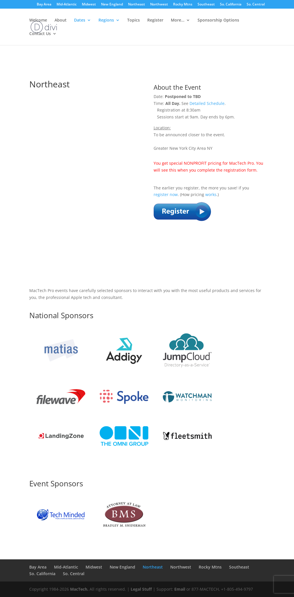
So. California (230, 5)
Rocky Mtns (182, 5)
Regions (106, 20)
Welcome (38, 20)
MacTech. (79, 589)
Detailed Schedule (207, 103)
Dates (79, 20)
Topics (133, 20)
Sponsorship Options (218, 20)
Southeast (206, 5)
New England (112, 5)
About (61, 20)
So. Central (256, 5)
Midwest (89, 5)
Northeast (136, 5)
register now (166, 194)
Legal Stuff (141, 589)
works (210, 194)
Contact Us (40, 34)
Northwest (159, 5)
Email (179, 589)
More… (177, 20)
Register (155, 20)
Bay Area (44, 5)
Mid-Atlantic (67, 5)
